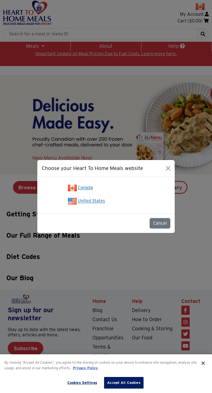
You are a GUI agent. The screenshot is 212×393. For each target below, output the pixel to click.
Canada (85, 187)
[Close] (168, 168)
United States (91, 201)
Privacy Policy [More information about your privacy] (85, 368)
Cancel (160, 223)
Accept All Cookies (123, 383)
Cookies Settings (82, 383)
